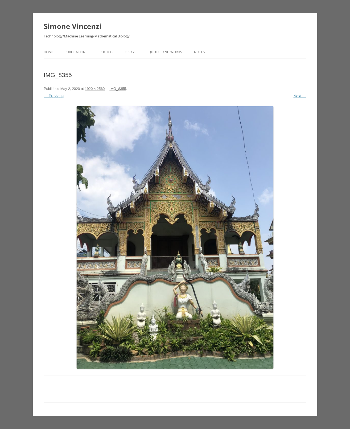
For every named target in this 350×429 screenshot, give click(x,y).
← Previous (53, 96)
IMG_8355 (117, 89)
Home (49, 52)
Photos (106, 52)
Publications (76, 52)
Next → (299, 96)
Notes (199, 52)
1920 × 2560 (95, 89)
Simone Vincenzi (72, 26)
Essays (130, 52)
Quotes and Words (165, 52)
